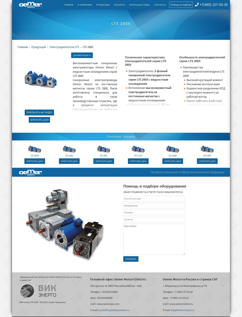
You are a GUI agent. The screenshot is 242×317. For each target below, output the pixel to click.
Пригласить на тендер (39, 112)
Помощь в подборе (181, 4)
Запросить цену (39, 119)
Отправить (130, 259)
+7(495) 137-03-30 (211, 4)
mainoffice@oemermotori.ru (113, 310)
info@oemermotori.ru (182, 310)
